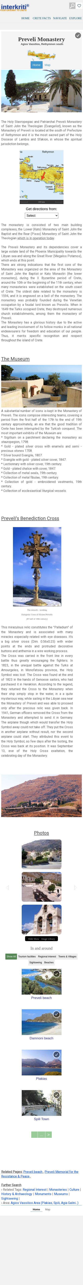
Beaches (49, 962)
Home (37, 65)
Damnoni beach (41, 1038)
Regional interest (47, 956)
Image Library (48, 939)
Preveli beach (41, 998)
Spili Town (41, 1119)
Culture (74, 1190)
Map (47, 65)
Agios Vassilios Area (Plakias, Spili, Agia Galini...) (44, 1203)
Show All (11, 956)
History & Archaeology (17, 1194)
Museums (61, 1194)
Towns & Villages (67, 956)
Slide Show (33, 939)
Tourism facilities (27, 956)
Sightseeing (35, 962)
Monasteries (58, 1190)
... (41, 1134)
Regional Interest (35, 1190)
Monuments (43, 1194)
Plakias (41, 1078)
